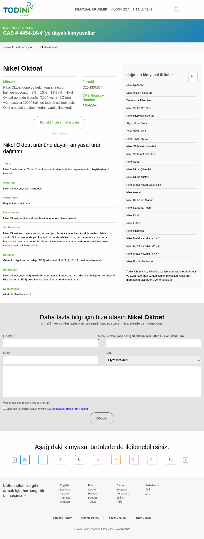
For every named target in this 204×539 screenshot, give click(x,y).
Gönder (101, 418)
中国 (119, 501)
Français (65, 497)
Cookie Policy (90, 517)
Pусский (93, 497)
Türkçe (92, 501)
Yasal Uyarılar (118, 517)
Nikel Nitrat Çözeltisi (138, 169)
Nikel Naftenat (49, 47)
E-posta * (8, 336)
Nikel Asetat (133, 192)
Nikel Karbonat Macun (139, 200)
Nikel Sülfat (133, 161)
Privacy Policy (62, 517)
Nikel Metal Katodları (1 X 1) (143, 238)
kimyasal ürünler (91, 9)
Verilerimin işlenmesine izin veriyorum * (26, 402)
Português (122, 493)
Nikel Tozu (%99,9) (137, 138)
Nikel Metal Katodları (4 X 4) (143, 253)
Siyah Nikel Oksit (136, 123)
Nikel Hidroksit (135, 230)
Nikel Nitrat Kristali (137, 177)
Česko (92, 489)
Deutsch (65, 501)
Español (65, 489)
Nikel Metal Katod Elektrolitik (143, 184)
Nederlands (152, 485)
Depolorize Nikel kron (139, 100)
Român (92, 493)
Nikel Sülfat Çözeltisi (138, 108)
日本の (120, 497)
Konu (109, 352)
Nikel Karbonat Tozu (138, 207)
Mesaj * (101, 338)
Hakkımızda (120, 9)
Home (6, 28)
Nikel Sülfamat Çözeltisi (140, 154)
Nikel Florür (133, 223)
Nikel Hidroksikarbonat (140, 115)
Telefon (145, 336)
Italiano (64, 493)
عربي (148, 493)
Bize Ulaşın (142, 9)
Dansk (120, 485)
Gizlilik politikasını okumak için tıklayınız (67, 409)
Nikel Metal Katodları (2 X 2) (143, 246)
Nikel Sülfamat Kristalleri (141, 146)
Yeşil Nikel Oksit (136, 131)
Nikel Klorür (133, 215)
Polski (91, 485)
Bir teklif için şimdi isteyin (59, 122)
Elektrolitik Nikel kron (139, 92)
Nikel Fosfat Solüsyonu (18, 47)
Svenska (121, 489)
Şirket (6, 352)
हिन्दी (147, 489)
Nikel (15, 28)
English (64, 485)
